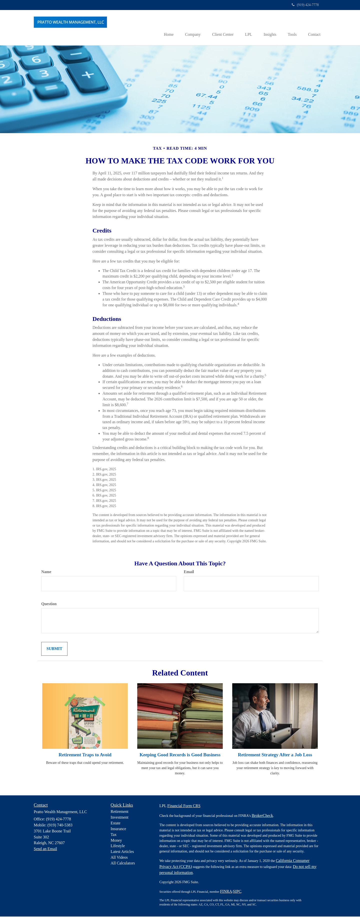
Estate (115, 823)
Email (189, 572)
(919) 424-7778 (305, 5)
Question (48, 604)
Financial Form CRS (183, 806)
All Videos (119, 858)
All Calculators (123, 863)
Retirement (119, 812)
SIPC (237, 891)
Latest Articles (122, 852)
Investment (119, 818)
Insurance (118, 829)
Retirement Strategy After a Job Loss (275, 755)
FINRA (226, 891)
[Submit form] (54, 649)
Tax (114, 835)
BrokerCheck (262, 816)
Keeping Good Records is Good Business (180, 755)
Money (116, 840)
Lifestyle (118, 846)
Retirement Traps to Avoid (84, 755)
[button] (187, 27)
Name (46, 572)
